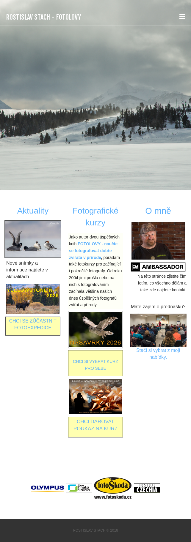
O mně (158, 211)
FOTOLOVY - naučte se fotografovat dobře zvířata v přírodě (93, 250)
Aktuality (32, 210)
